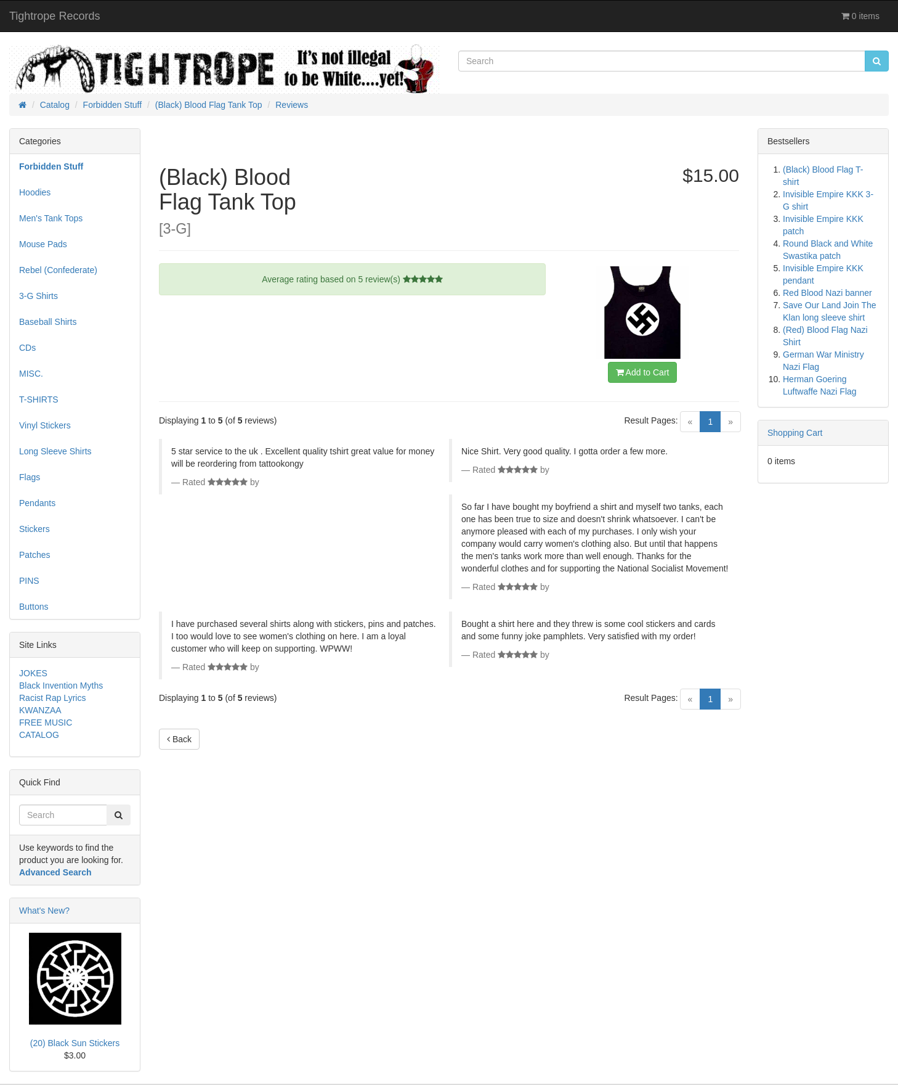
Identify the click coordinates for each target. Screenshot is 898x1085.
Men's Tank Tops (51, 218)
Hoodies (35, 192)
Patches (35, 555)
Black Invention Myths (61, 685)
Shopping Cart (795, 433)
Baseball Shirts (47, 322)
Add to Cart (642, 372)
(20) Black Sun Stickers (75, 1043)
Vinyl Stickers (45, 425)
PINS (29, 581)
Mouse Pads (43, 244)
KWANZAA (40, 710)
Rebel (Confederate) (58, 270)
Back (179, 739)
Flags (29, 477)
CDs (27, 348)
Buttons (33, 607)
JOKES (33, 673)
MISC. (31, 374)
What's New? (44, 910)
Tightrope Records (54, 16)
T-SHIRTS (39, 399)
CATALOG (39, 735)
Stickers (34, 529)
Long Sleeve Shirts (55, 451)
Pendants (37, 503)
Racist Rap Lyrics (52, 698)
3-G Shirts (38, 296)
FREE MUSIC (45, 722)
